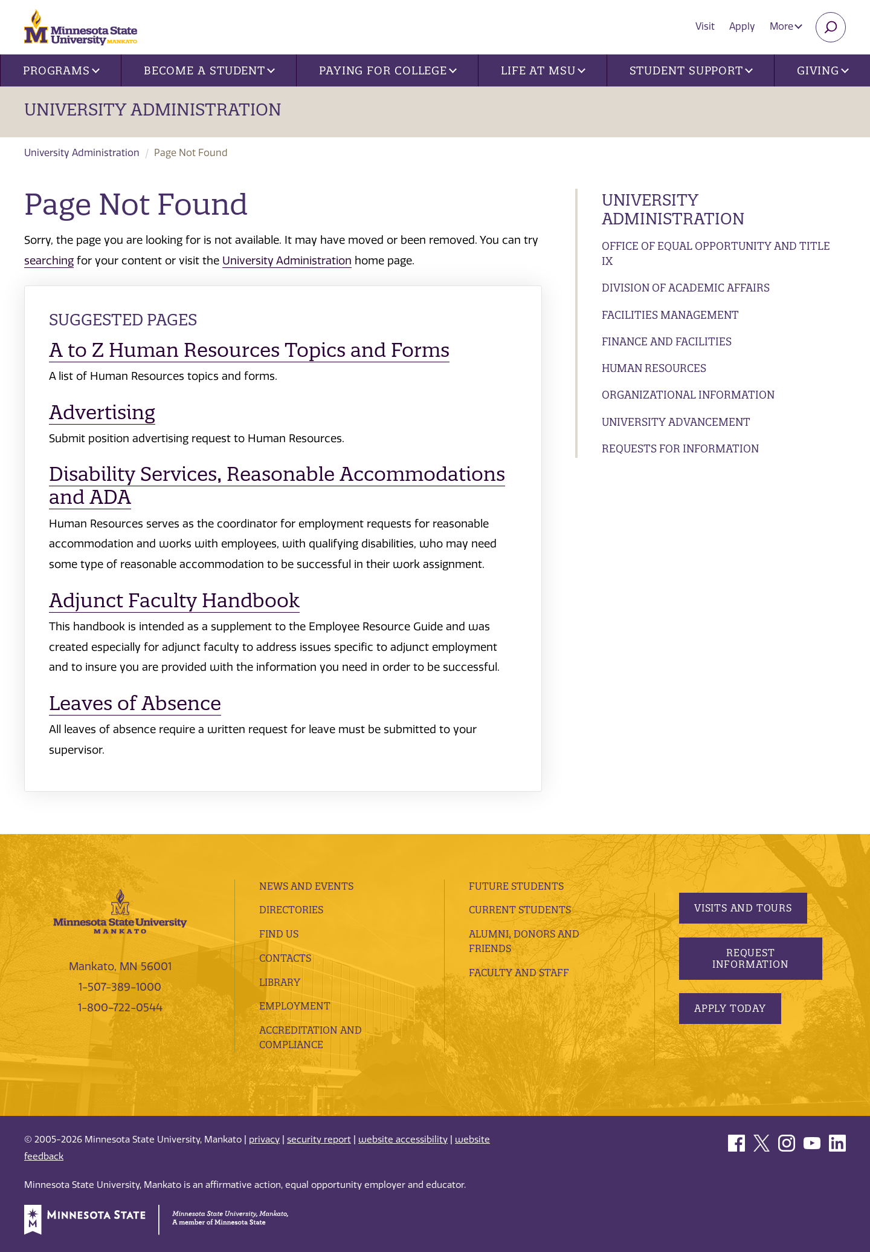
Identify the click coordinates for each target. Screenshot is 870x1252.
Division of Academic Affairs (686, 287)
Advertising (102, 412)
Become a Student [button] (209, 70)
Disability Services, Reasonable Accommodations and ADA (277, 485)
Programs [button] (61, 70)
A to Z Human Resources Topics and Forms (249, 350)
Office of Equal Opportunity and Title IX (716, 254)
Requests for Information (680, 448)
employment (294, 1006)
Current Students (520, 910)
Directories (291, 910)
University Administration (153, 109)
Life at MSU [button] (543, 70)
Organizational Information (688, 394)
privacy (264, 1139)
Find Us (278, 934)
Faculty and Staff (519, 973)
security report (319, 1139)
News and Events (306, 886)
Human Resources (654, 368)
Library (279, 982)
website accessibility (403, 1139)
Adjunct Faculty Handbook (174, 600)
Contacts (285, 958)
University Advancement (676, 422)
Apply (742, 26)
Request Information (750, 958)
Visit (705, 26)
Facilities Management (670, 314)
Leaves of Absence (135, 703)
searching (49, 260)
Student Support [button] (691, 70)
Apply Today (730, 1008)
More (786, 26)
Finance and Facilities (667, 341)
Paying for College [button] (388, 70)
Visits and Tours (743, 908)
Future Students (516, 886)
